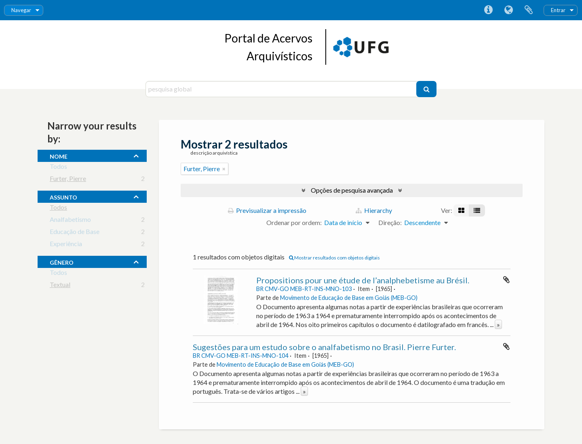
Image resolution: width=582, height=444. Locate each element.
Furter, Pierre (68, 180)
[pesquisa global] (282, 89)
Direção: (390, 222)
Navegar (21, 10)
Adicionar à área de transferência (506, 280)
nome (58, 155)
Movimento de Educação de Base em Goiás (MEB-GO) (349, 297)
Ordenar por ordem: (294, 222)
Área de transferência (529, 10)
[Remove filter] (224, 168)
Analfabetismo (70, 221)
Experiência (66, 245)
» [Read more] (498, 324)
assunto (63, 196)
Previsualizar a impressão (267, 210)
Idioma (508, 10)
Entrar (558, 10)
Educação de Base (74, 233)
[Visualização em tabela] (477, 210)
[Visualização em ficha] (461, 210)
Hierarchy (374, 210)
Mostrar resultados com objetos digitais (334, 258)
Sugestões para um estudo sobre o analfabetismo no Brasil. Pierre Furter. (324, 347)
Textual (60, 286)
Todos (58, 168)
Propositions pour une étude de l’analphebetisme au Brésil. (362, 280)
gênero (62, 261)
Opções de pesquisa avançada (352, 190)
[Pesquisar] (426, 89)
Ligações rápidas (488, 10)
